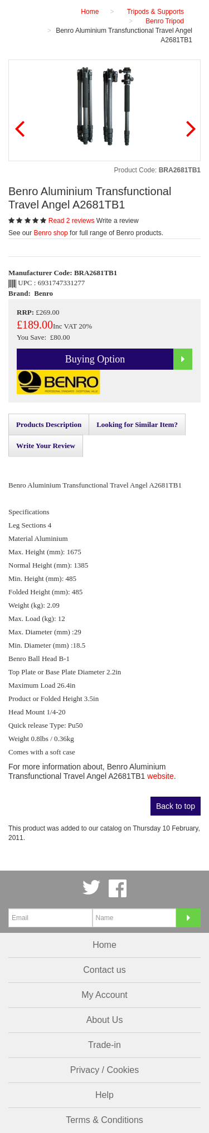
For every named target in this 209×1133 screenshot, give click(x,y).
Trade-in (104, 1045)
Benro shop (50, 233)
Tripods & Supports (155, 12)
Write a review (117, 221)
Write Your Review (45, 445)
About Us (104, 1020)
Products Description (48, 424)
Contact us (104, 970)
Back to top (175, 806)
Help (104, 1095)
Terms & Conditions (104, 1120)
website (160, 776)
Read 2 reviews (72, 221)
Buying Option (128, 359)
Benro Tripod (164, 21)
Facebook (117, 888)
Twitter (91, 888)
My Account (104, 995)
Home (104, 945)
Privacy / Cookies (104, 1070)
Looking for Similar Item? (137, 424)
